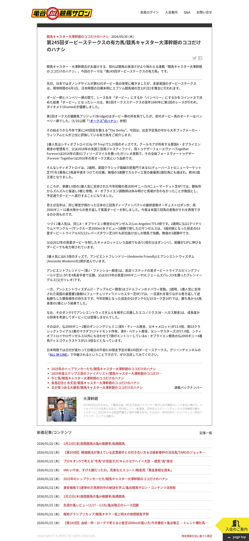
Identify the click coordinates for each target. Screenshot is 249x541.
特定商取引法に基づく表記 (197, 536)
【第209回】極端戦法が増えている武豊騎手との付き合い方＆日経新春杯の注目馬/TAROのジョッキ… (134, 452)
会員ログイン (149, 12)
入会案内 (171, 12)
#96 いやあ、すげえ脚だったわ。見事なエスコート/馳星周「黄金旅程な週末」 (118, 470)
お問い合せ (204, 12)
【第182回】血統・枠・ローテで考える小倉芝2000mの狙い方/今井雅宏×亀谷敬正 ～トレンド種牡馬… (135, 522)
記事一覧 (206, 432)
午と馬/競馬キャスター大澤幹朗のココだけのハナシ (87, 378)
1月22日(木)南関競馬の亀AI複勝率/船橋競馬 (94, 496)
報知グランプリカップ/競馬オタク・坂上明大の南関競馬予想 (106, 514)
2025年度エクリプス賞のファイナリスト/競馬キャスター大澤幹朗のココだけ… (106, 373)
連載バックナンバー (188, 387)
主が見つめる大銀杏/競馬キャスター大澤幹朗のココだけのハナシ (97, 387)
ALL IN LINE (58, 354)
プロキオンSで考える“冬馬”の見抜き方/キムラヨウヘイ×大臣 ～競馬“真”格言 (118, 461)
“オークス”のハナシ (103, 120)
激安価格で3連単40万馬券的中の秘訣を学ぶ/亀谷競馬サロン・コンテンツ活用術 (122, 487)
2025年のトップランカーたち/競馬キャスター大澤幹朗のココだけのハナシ (103, 368)
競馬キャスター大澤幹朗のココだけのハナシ (78, 36)
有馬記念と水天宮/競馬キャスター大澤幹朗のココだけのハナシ (95, 382)
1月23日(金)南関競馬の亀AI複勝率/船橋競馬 (94, 443)
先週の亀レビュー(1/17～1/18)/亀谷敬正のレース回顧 (101, 505)
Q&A (187, 12)
